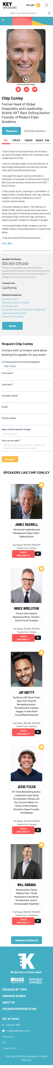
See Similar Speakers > (35, 130)
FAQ (4, 1042)
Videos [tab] (29, 140)
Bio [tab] (6, 140)
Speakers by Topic (14, 989)
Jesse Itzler (26, 787)
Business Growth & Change (15, 302)
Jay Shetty (26, 692)
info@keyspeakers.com (18, 1030)
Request (11, 131)
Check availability (23, 554)
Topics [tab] (16, 140)
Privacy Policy (9, 1048)
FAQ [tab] (47, 140)
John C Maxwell (26, 524)
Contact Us (8, 1036)
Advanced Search (26, 940)
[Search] (27, 12)
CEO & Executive (10, 306)
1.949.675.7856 (13, 1024)
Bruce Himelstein (26, 608)
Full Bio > (7, 243)
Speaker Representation (19, 1008)
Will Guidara (26, 885)
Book (12, 325)
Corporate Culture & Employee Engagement (24, 309)
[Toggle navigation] (47, 5)
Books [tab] (39, 140)
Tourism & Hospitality (13, 316)
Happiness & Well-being (14, 313)
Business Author (10, 299)
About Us (8, 1002)
